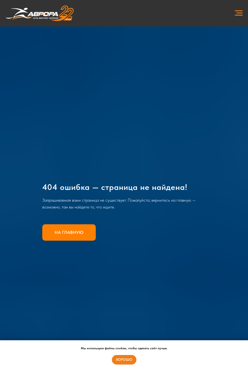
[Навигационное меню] (239, 13)
